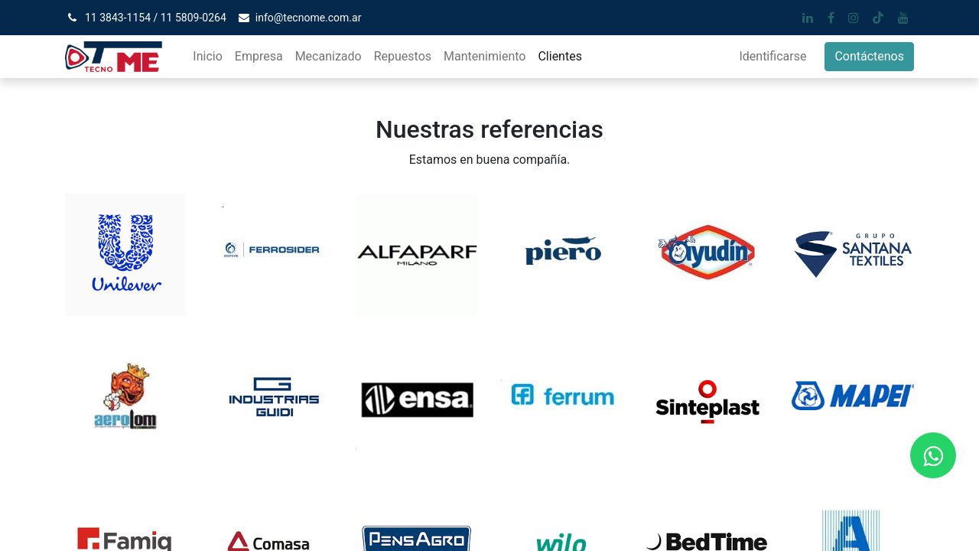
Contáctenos (869, 56)
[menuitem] (207, 56)
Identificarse (772, 56)
